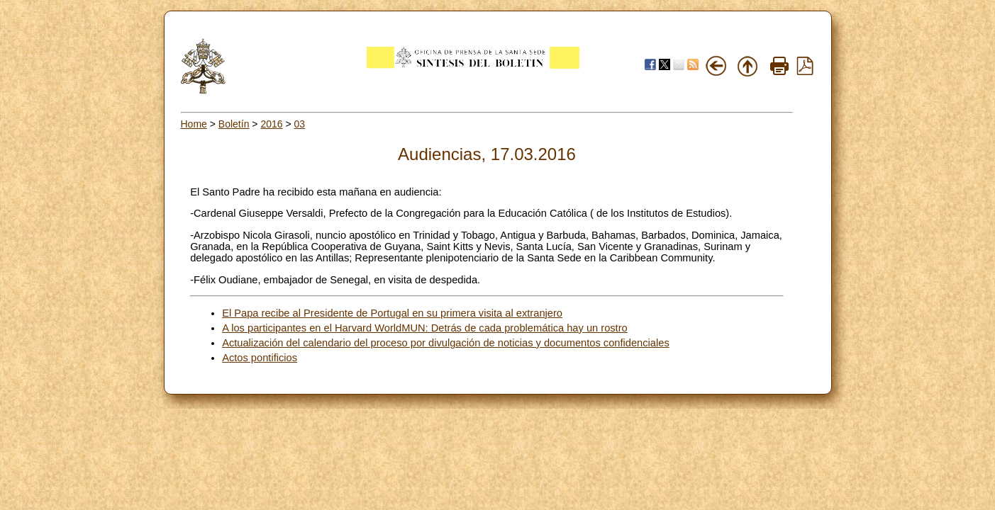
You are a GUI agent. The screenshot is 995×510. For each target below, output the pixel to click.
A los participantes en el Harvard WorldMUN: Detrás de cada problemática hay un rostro (425, 328)
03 (300, 124)
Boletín (234, 124)
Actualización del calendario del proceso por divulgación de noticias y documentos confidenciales (445, 342)
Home (194, 124)
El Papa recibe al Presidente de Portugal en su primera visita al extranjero (392, 313)
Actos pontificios (259, 357)
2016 (271, 124)
